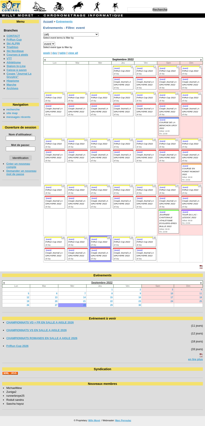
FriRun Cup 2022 (122, 71)
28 (84, 305)
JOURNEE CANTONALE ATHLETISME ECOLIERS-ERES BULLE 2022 (168, 220)
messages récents (18, 117)
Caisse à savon (16, 70)
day (54, 53)
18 (200, 297)
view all (73, 53)
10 (172, 293)
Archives (12, 88)
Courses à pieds (17, 54)
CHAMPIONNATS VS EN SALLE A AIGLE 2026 (36, 330)
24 (172, 301)
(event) (117, 68)
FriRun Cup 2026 (17, 346)
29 (111, 305)
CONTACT (13, 36)
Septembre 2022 (102, 282)
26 (28, 305)
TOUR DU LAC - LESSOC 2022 (190, 216)
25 (200, 301)
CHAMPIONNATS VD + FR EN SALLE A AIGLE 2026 (40, 322)
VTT (9, 58)
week (46, 53)
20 (56, 301)
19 (28, 301)
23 (140, 301)
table (62, 53)
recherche (13, 109)
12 (28, 297)
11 (200, 293)
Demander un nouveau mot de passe (21, 172)
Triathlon (12, 47)
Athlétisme (13, 62)
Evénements (64, 21)
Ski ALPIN (13, 43)
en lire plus (195, 359)
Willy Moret (94, 420)
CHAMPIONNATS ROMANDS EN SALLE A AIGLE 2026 (41, 338)
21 (84, 301)
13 (56, 297)
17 (172, 297)
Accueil (48, 21)
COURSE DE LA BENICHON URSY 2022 (168, 125)
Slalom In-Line (16, 66)
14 (84, 297)
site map (12, 113)
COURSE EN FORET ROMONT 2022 (191, 171)
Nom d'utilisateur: (20, 134)
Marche (11, 84)
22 (111, 301)
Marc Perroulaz (123, 420)
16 (140, 297)
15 (111, 297)
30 (140, 305)
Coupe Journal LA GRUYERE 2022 (53, 156)
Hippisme (12, 80)
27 (56, 305)
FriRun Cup (14, 39)
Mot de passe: (20, 145)
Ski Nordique (15, 51)
